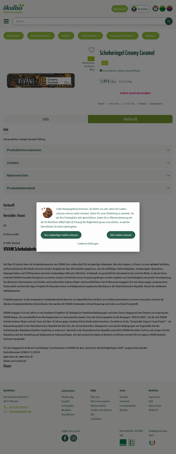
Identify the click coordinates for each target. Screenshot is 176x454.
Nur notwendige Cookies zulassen (61, 234)
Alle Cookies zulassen (121, 234)
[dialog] (88, 227)
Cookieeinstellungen (88, 243)
